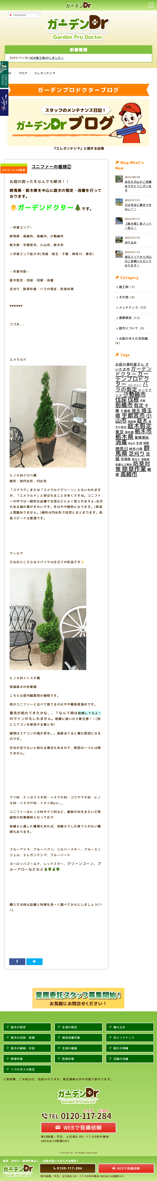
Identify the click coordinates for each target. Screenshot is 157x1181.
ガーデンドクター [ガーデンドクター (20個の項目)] (133, 371)
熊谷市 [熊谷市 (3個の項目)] (131, 443)
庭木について (128, 328)
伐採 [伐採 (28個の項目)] (121, 399)
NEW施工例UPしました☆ (59, 58)
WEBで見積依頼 (82, 1127)
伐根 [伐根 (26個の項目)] (133, 399)
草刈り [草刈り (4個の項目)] (136, 459)
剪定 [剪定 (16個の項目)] (139, 405)
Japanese (17, 15)
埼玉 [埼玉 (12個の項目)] (136, 411)
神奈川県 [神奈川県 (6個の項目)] (136, 449)
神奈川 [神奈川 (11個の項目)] (121, 448)
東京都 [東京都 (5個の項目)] (129, 432)
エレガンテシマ (44, 73)
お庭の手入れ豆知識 (133, 338)
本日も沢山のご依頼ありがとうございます (138, 186)
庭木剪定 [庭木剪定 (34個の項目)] (140, 426)
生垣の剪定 (69, 1027)
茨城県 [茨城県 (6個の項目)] (126, 459)
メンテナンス (128, 307)
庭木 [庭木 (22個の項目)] (142, 420)
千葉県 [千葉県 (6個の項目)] (125, 411)
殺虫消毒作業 (71, 1037)
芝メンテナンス (124, 1037)
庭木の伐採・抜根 (23, 1037)
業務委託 (125, 317)
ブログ (22, 73)
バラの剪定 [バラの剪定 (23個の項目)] (131, 386)
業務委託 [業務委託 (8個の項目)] (142, 437)
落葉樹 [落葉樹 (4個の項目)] (145, 459)
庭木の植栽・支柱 (23, 1048)
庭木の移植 (121, 1048)
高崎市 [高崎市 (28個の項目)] (128, 474)
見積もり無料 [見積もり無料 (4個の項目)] (123, 464)
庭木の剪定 (18, 1027)
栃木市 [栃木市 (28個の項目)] (143, 431)
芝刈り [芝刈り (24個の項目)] (137, 453)
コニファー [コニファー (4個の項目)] (135, 385)
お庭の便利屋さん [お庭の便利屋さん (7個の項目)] (129, 364)
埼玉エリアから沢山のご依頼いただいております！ (138, 261)
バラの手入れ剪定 (23, 1069)
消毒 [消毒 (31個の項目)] (121, 442)
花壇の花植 (121, 1059)
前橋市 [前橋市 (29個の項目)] (124, 405)
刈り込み (131, 242)
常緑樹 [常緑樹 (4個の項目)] (132, 421)
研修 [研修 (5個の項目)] (146, 443)
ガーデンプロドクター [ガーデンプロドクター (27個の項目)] (132, 379)
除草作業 (17, 1059)
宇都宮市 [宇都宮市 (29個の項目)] (133, 415)
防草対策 (68, 1059)
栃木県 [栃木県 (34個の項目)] (124, 436)
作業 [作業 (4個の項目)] (143, 400)
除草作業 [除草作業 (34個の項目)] (134, 469)
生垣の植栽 (69, 1048)
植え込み (119, 1027)
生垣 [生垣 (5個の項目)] (139, 443)
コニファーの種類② (51, 167)
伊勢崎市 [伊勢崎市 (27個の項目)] (134, 394)
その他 (124, 297)
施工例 (124, 286)
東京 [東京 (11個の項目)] (119, 432)
